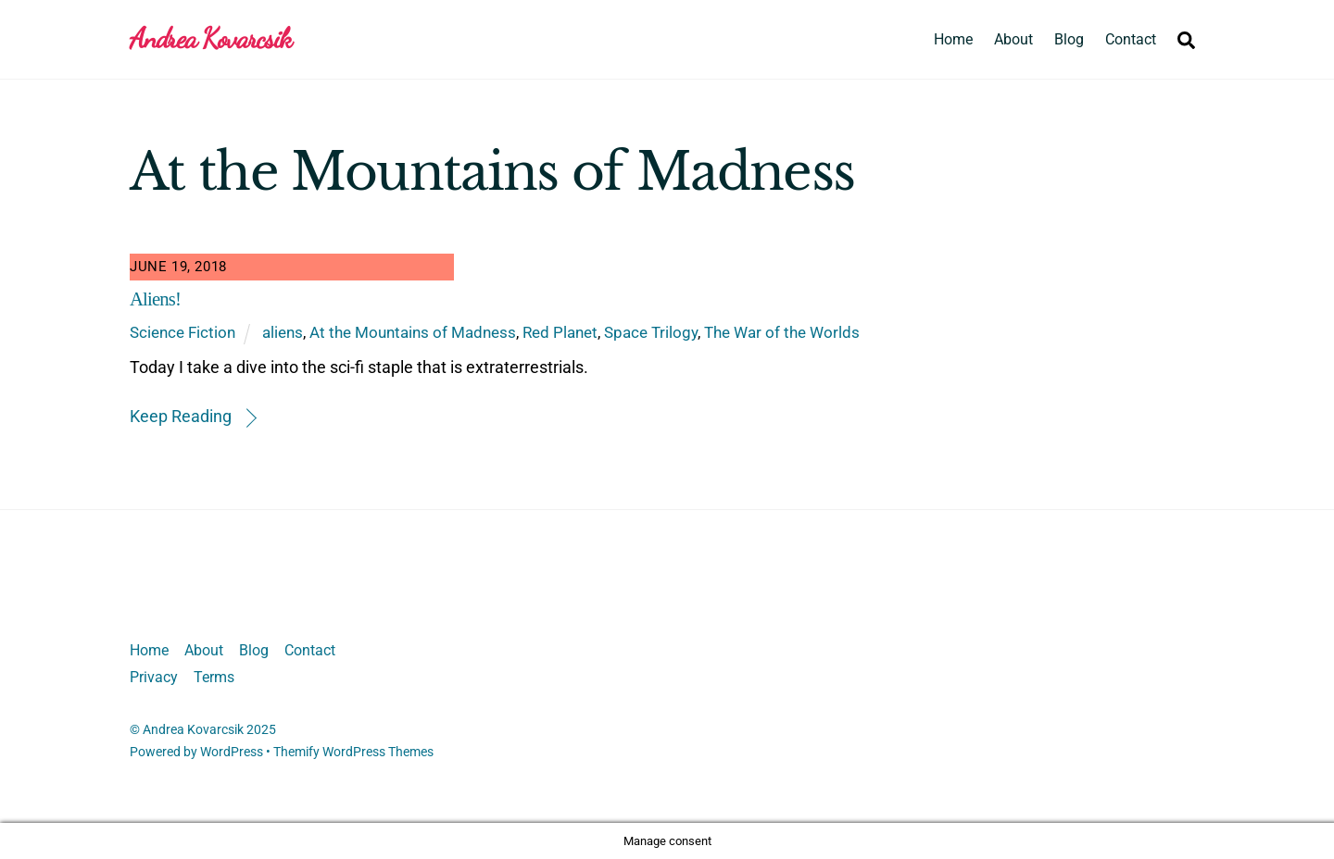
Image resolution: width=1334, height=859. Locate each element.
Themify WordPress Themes (353, 751)
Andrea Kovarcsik (193, 729)
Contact (1130, 39)
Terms (214, 677)
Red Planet (560, 332)
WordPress (231, 751)
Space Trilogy (651, 332)
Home (953, 39)
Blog (1069, 39)
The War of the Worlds (782, 332)
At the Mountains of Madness (412, 332)
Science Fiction (182, 332)
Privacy (154, 677)
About (1013, 39)
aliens (282, 332)
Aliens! (155, 299)
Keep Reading (181, 416)
